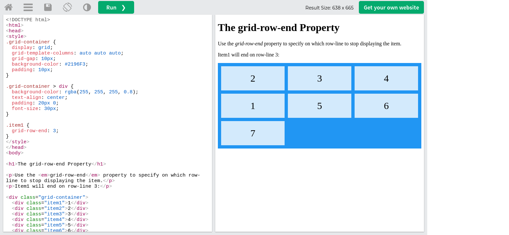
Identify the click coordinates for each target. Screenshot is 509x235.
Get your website (391, 7)
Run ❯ (116, 7)
